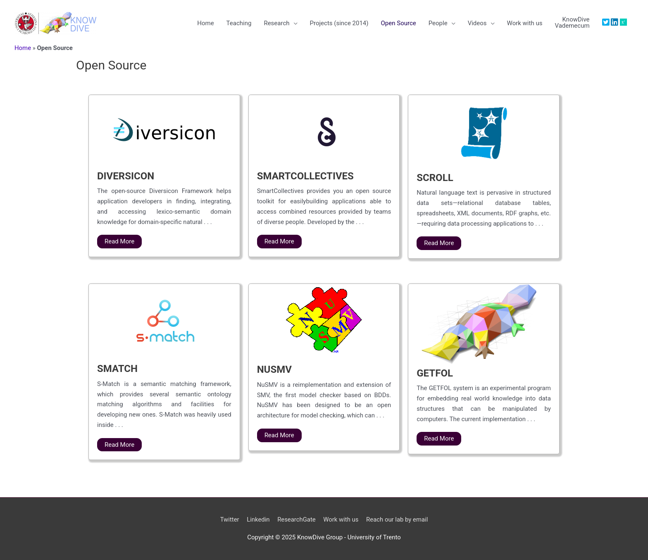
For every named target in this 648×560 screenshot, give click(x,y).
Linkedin (257, 519)
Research (276, 23)
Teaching (239, 23)
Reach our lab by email (398, 519)
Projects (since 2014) (339, 23)
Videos (477, 23)
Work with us (524, 23)
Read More (119, 241)
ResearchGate (296, 519)
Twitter (228, 519)
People (438, 23)
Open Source (398, 23)
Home (205, 23)
